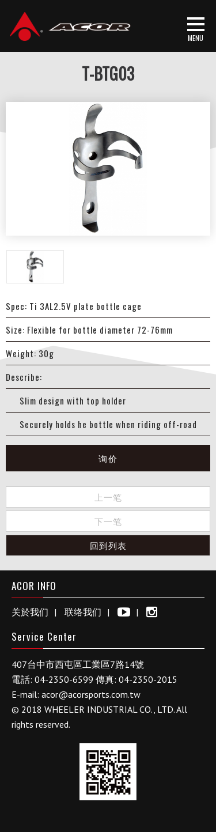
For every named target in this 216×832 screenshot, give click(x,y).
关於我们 (30, 612)
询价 (108, 458)
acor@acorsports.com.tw (91, 694)
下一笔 (108, 521)
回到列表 (108, 545)
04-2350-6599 (64, 679)
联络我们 (83, 612)
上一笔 (108, 496)
